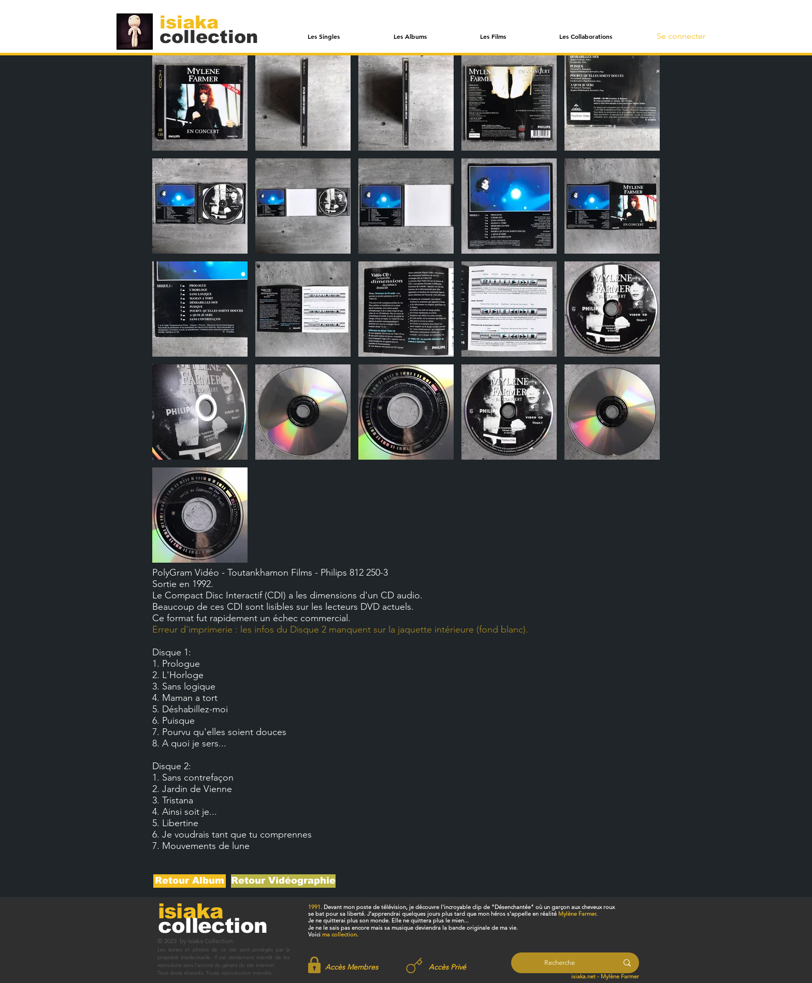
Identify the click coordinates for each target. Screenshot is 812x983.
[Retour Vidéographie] (283, 881)
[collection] (209, 36)
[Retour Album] (189, 881)
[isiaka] (195, 21)
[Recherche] (559, 962)
